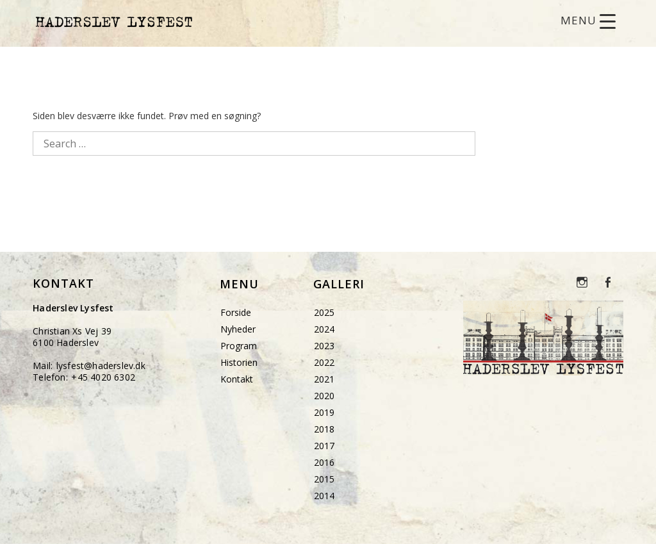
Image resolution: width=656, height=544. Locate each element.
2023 (324, 346)
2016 (324, 462)
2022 (324, 362)
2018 (324, 429)
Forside (235, 312)
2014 (324, 496)
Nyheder (238, 329)
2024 (324, 329)
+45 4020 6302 (103, 377)
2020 (324, 396)
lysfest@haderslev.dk (100, 365)
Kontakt (236, 379)
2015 (324, 479)
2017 (324, 446)
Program (238, 346)
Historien (239, 362)
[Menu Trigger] (588, 20)
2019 (324, 412)
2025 (324, 312)
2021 (324, 379)
